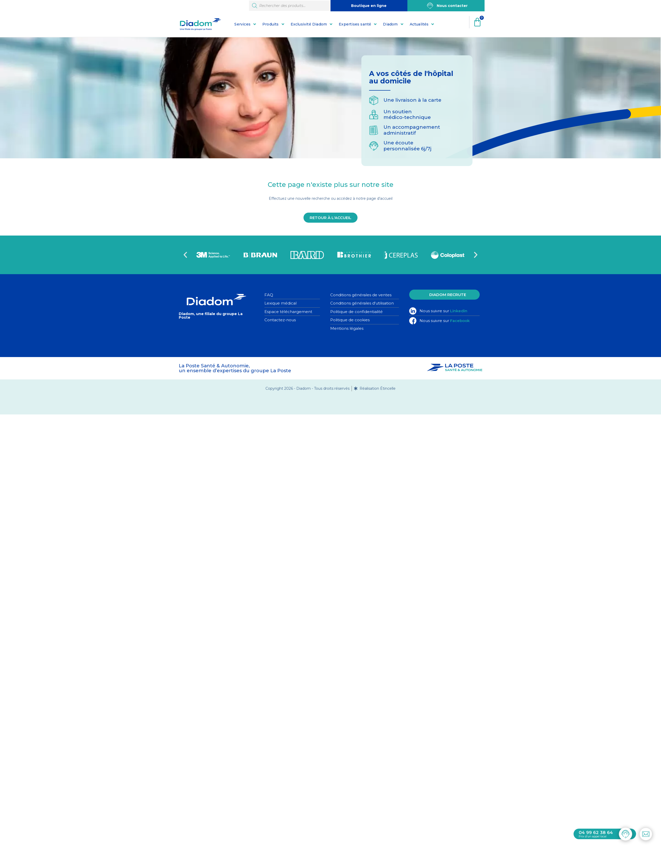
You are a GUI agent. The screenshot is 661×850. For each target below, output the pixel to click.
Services (242, 24)
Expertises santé (355, 24)
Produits (270, 24)
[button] (185, 255)
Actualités (419, 24)
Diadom (390, 24)
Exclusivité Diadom (309, 24)
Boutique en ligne (369, 5)
